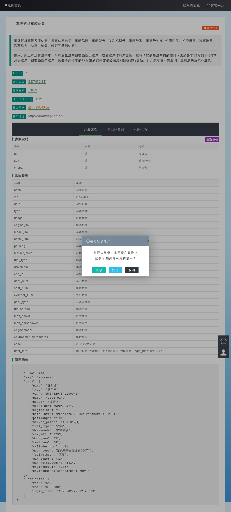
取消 (127, 266)
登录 (103, 266)
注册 (115, 266)
